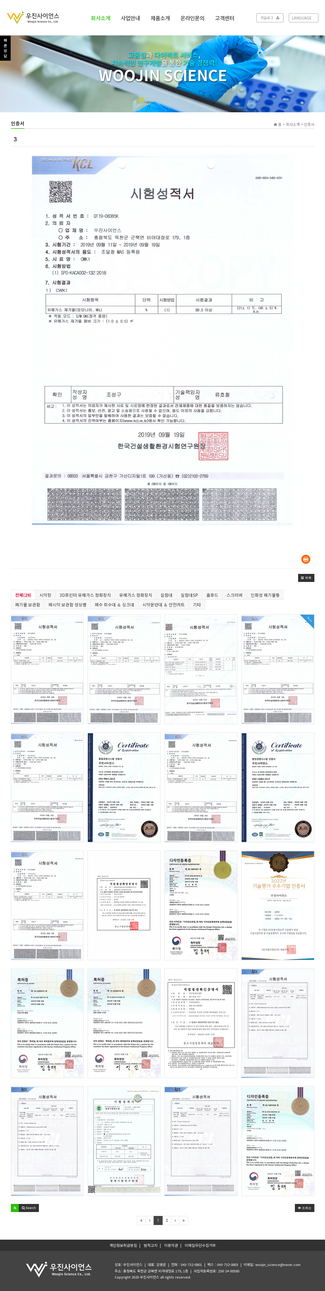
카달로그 (270, 17)
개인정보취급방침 (123, 1245)
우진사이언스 (149, 1277)
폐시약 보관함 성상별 (67, 604)
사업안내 (130, 18)
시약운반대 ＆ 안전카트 (163, 604)
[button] (306, 578)
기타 (197, 604)
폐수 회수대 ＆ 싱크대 (114, 604)
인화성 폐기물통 (265, 595)
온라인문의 (192, 18)
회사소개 (100, 18)
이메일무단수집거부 (200, 1245)
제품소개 (160, 18)
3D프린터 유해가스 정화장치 (85, 595)
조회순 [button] (304, 1208)
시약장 (45, 595)
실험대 (166, 595)
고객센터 (224, 18)
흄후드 (212, 595)
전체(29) (23, 595)
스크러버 (234, 595)
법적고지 (151, 1245)
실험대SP (189, 595)
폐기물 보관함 (27, 604)
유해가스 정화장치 (135, 595)
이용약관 (171, 1245)
